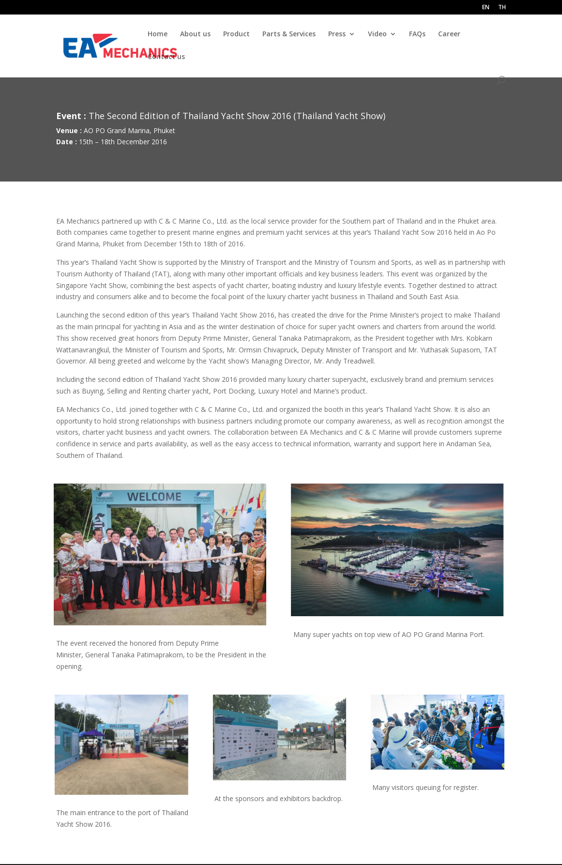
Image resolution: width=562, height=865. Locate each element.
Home (157, 34)
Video (377, 34)
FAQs (417, 34)
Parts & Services (289, 34)
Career (449, 34)
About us (195, 34)
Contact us (166, 57)
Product (236, 34)
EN (485, 7)
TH (502, 7)
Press (337, 34)
